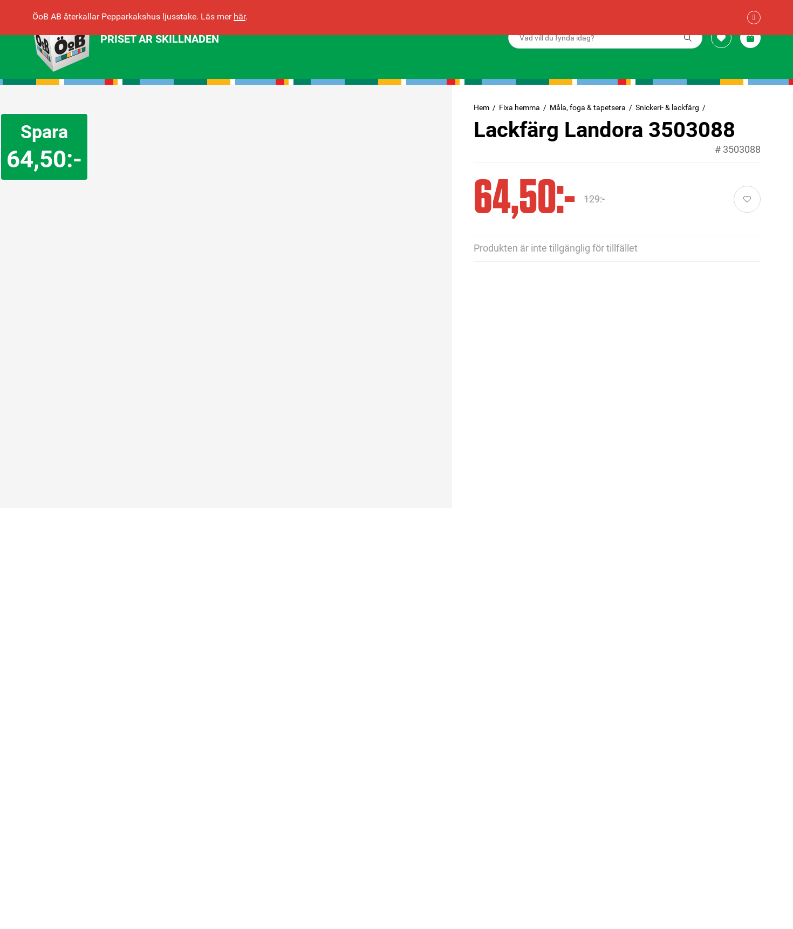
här (239, 16)
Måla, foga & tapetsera (588, 107)
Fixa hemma (519, 107)
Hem (481, 107)
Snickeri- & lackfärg (667, 107)
